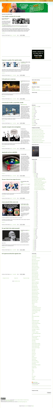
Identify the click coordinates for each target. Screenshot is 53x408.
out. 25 (35, 196)
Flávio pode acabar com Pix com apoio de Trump (38, 133)
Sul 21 (33, 369)
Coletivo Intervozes (34, 306)
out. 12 (35, 212)
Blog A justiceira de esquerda (36, 260)
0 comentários (14, 35)
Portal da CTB (34, 353)
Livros (33, 115)
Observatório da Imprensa (35, 339)
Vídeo (32, 125)
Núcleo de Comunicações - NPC (36, 336)
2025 (33, 162)
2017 (33, 172)
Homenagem (33, 112)
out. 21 (35, 201)
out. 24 (35, 197)
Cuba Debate (33, 313)
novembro (35, 174)
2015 (33, 241)
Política (33, 122)
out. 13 (35, 211)
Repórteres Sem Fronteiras (16, 26)
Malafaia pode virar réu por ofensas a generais (38, 137)
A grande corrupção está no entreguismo (11, 127)
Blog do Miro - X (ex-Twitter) (36, 89)
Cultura (33, 109)
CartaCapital (6, 19)
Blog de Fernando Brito (35, 273)
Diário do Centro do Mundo (35, 316)
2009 (33, 248)
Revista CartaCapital (34, 360)
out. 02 (35, 225)
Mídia (32, 116)
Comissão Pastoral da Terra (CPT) (36, 307)
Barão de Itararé (34, 259)
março (34, 235)
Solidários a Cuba (34, 367)
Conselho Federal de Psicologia (36, 310)
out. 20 (35, 202)
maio (34, 233)
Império (33, 113)
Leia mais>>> (4, 96)
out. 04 (35, 222)
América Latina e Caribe (35, 106)
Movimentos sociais (34, 119)
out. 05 (35, 221)
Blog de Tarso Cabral (34, 300)
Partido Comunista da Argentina (36, 344)
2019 (33, 169)
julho (34, 230)
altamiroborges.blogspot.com (10, 400)
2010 (33, 247)
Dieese (33, 317)
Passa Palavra (33, 349)
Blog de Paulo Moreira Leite (35, 293)
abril (34, 234)
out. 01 (35, 226)
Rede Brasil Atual (24, 104)
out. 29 (35, 191)
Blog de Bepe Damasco (35, 263)
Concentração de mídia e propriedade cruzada (12, 102)
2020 (33, 168)
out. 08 (35, 217)
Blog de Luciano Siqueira (35, 283)
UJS (32, 374)
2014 (33, 242)
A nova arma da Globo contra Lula (10, 202)
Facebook (33, 88)
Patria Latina (33, 350)
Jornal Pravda (33, 330)
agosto (35, 229)
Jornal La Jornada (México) (35, 327)
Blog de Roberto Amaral (35, 299)
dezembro (35, 173)
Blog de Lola (33, 280)
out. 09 (35, 216)
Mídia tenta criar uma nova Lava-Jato (37, 139)
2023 (33, 164)
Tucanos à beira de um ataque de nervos (11, 179)
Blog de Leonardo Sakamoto (35, 279)
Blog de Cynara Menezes (35, 266)
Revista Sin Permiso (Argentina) (36, 364)
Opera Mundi (33, 340)
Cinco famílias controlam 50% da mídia (11, 16)
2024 (33, 163)
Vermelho (33, 377)
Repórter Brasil (34, 359)
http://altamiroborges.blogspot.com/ (22, 401)
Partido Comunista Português (36, 347)
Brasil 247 (33, 303)
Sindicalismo (33, 123)
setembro (35, 228)
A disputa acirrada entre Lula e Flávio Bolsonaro (38, 140)
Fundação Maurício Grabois (35, 320)
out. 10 (35, 215)
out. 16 (35, 207)
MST (32, 334)
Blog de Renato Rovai (35, 296)
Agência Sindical (34, 256)
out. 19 (35, 203)
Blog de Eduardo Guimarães (35, 267)
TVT (32, 373)
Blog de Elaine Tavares (35, 269)
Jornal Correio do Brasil (35, 326)
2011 (33, 246)
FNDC (33, 319)
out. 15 (35, 208)
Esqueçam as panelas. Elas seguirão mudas (12, 60)
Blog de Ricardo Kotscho (35, 297)
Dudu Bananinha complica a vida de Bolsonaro (38, 136)
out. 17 (35, 206)
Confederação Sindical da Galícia (36, 309)
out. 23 (35, 198)
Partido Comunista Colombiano (36, 343)
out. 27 (35, 193)
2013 (33, 243)
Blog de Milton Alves (35, 290)
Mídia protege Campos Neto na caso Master (37, 130)
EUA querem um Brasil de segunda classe (11, 253)
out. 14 (35, 210)
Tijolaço (22, 182)
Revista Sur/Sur (34, 366)
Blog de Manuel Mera (35, 286)
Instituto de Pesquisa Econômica (36, 323)
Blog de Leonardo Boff (35, 277)
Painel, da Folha (25, 184)
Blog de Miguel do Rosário (35, 289)
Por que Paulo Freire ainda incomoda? (11, 228)
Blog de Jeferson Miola (35, 276)
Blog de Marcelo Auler (35, 287)
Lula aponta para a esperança (9, 79)
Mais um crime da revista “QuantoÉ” (37, 129)
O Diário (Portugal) (34, 337)
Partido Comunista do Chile (35, 346)
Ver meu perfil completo (35, 384)
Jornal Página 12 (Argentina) (35, 329)
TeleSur (33, 370)
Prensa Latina (33, 354)
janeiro (35, 238)
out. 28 (35, 192)
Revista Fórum (34, 363)
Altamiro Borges (35, 382)
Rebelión (33, 356)
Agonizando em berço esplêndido (9, 152)
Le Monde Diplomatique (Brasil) (36, 333)
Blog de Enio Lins (34, 270)
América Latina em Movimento (36, 257)
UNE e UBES (34, 376)
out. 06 (35, 220)
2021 (33, 167)
